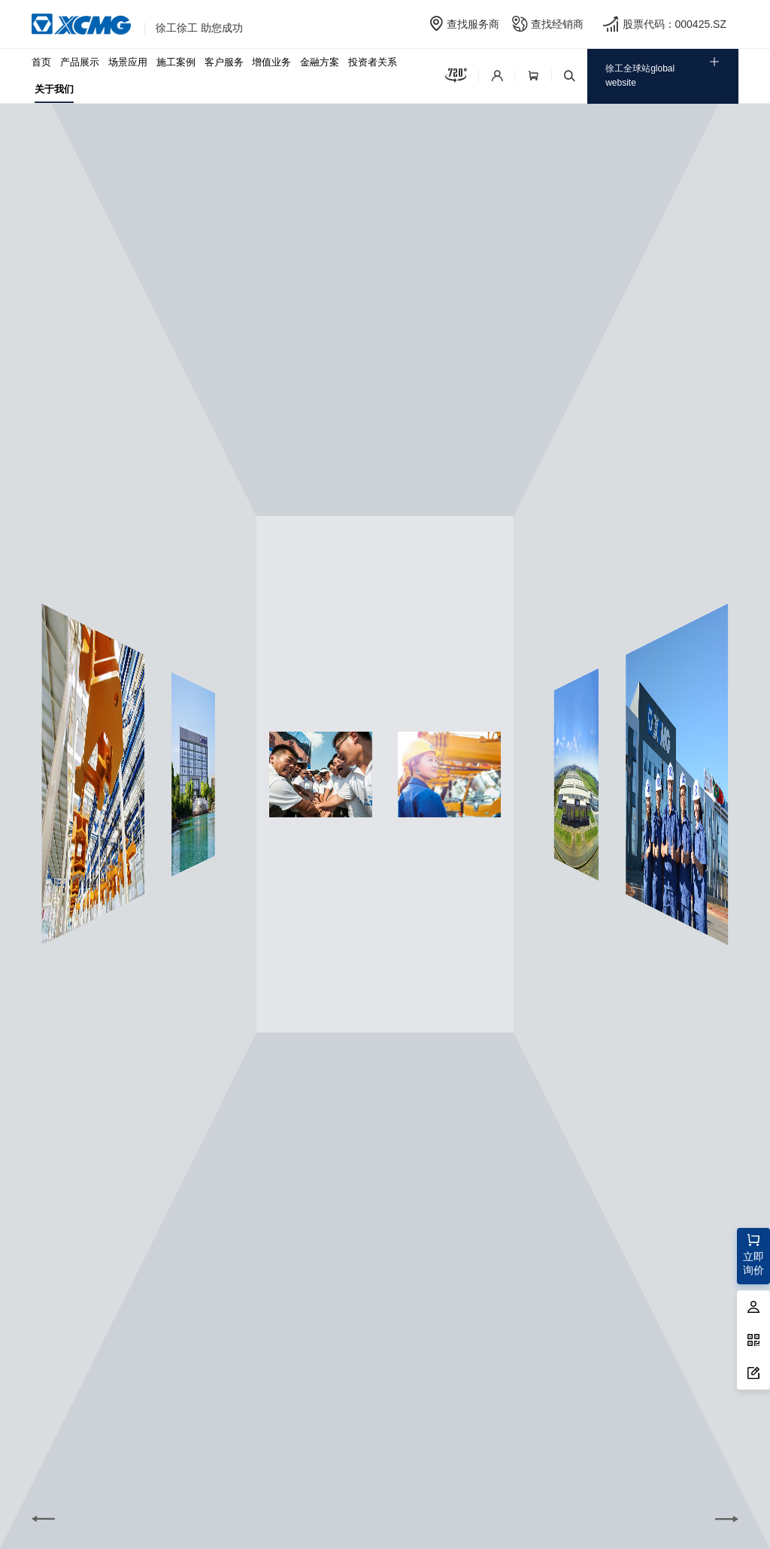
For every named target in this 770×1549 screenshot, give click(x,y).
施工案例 (176, 62)
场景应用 (127, 62)
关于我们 (54, 89)
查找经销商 (557, 24)
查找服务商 (473, 24)
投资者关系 (372, 62)
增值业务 (271, 62)
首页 (41, 62)
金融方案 (319, 62)
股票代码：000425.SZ (675, 24)
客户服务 (224, 62)
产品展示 (79, 62)
